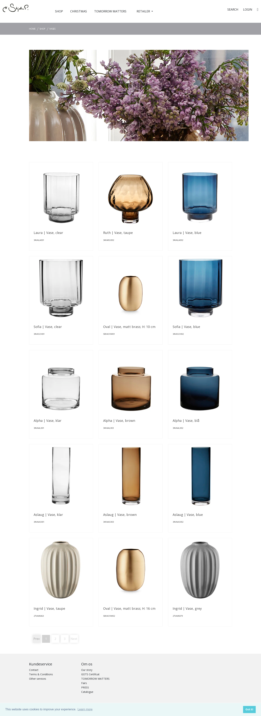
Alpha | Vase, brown (119, 420)
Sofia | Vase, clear (48, 326)
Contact (33, 670)
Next (74, 639)
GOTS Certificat (90, 674)
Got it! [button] (249, 709)
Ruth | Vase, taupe (118, 232)
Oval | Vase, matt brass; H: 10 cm (129, 326)
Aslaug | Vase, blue (188, 514)
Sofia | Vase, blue (186, 326)
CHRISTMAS (78, 11)
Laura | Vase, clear (48, 232)
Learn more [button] (85, 709)
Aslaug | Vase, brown (120, 514)
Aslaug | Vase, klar (48, 514)
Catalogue (87, 692)
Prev (36, 639)
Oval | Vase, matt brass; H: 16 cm (129, 608)
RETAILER (144, 11)
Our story (86, 670)
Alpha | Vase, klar (47, 420)
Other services (37, 678)
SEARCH (232, 9)
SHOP (59, 11)
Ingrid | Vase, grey (187, 608)
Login (247, 9)
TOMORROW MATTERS (110, 11)
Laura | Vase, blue (187, 232)
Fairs (84, 683)
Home (32, 28)
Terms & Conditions (41, 674)
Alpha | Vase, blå (186, 420)
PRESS (85, 687)
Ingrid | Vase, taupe (49, 608)
